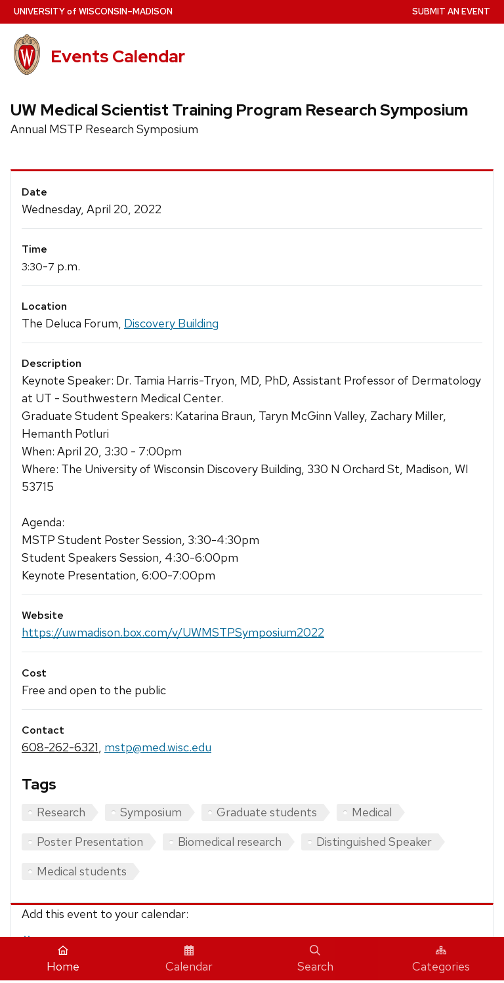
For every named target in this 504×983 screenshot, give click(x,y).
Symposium (151, 812)
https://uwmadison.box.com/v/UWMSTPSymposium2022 (173, 632)
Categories (441, 959)
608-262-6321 (60, 747)
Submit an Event (451, 11)
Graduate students (267, 812)
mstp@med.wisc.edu (157, 747)
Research (61, 812)
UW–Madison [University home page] (93, 11)
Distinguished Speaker (374, 841)
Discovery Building (171, 323)
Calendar (189, 959)
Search (315, 959)
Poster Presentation (90, 841)
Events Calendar (118, 56)
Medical (372, 812)
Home (63, 959)
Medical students (82, 871)
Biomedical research (230, 841)
